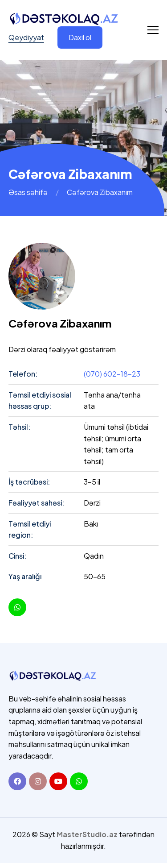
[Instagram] (38, 781)
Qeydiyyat (26, 37)
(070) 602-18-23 (112, 373)
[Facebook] (17, 781)
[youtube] (17, 607)
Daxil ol (80, 37)
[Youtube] (58, 781)
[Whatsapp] (79, 781)
